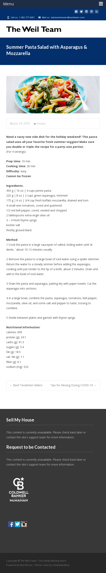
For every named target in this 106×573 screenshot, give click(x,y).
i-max (45, 565)
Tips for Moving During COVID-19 (73, 385)
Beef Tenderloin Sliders (26, 385)
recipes (41, 123)
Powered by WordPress (19, 565)
